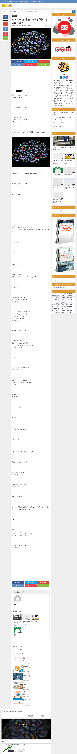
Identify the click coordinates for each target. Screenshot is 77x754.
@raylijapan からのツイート (59, 287)
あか (48, 25)
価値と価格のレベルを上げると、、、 (37, 675)
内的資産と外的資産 (58, 126)
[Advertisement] (31, 78)
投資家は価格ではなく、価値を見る (14, 670)
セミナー (15, 632)
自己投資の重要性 (57, 129)
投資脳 (14, 15)
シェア (5, 17)
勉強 (21, 632)
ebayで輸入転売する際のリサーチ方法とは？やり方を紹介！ (62, 118)
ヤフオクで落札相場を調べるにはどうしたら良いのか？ (63, 113)
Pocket (24, 90)
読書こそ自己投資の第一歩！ (60, 122)
